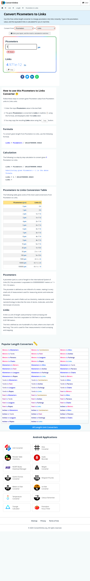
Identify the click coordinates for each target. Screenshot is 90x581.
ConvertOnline (9, 3)
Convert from (9, 28)
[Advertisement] (67, 55)
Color (85, 3)
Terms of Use (54, 521)
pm (39, 47)
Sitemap (34, 521)
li (25, 65)
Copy (10, 70)
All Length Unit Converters (45, 427)
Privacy (43, 521)
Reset (10, 52)
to (10, 350)
